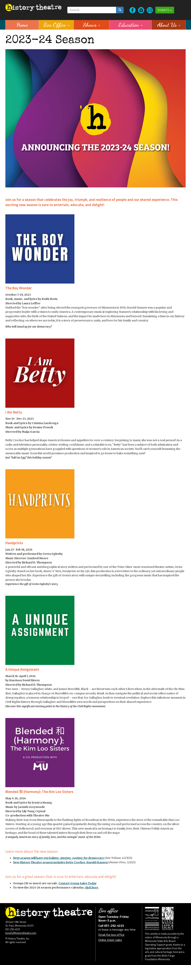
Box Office (56, 24)
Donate (165, 10)
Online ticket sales (110, 940)
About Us (168, 24)
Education (130, 24)
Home (22, 24)
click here (91, 887)
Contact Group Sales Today (77, 883)
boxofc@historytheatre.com (20, 933)
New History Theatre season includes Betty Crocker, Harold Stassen (60, 862)
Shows (91, 24)
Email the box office (111, 934)
